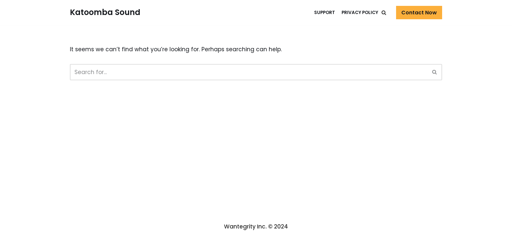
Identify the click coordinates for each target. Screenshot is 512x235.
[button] (383, 12)
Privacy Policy (360, 12)
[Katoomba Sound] (105, 12)
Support (324, 12)
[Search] (434, 72)
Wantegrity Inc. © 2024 (256, 226)
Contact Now (419, 12)
